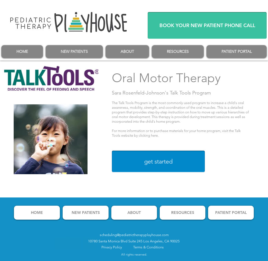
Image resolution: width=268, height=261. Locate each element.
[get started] (158, 161)
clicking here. (149, 135)
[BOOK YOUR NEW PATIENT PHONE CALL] (207, 25)
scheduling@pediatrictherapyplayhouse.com (134, 235)
